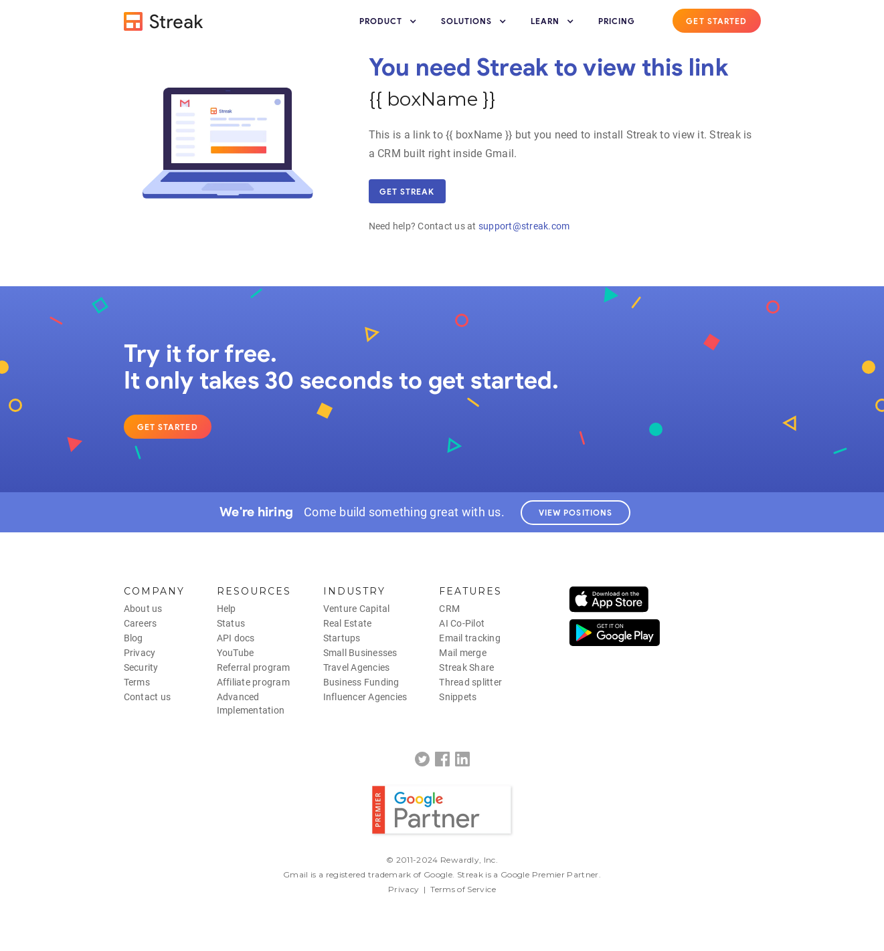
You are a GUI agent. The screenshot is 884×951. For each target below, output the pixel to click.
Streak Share (466, 667)
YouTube (235, 652)
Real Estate (347, 623)
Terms (137, 682)
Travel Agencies (356, 667)
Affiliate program (253, 682)
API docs (236, 638)
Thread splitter (470, 682)
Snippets (457, 697)
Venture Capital (356, 608)
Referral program (253, 667)
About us (143, 608)
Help (226, 608)
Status (231, 623)
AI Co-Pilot (461, 623)
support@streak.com (524, 226)
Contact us (147, 697)
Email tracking (470, 638)
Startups (342, 638)
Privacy (140, 652)
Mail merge (463, 652)
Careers (140, 623)
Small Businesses (360, 652)
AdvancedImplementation (251, 704)
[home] (163, 21)
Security (141, 667)
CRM (449, 608)
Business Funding (361, 682)
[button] (389, 21)
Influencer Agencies (365, 697)
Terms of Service (463, 889)
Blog (133, 638)
